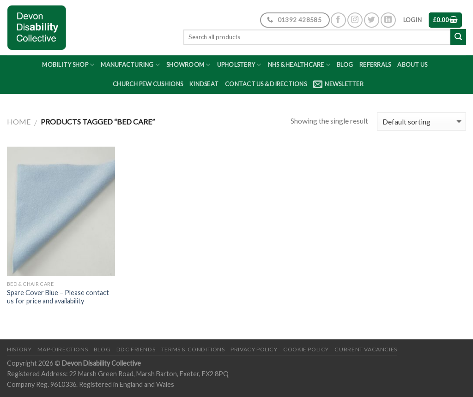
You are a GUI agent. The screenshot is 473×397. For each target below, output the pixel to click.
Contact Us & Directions (266, 84)
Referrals (375, 64)
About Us (412, 64)
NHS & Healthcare (299, 64)
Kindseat (203, 84)
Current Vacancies (365, 349)
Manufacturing (130, 64)
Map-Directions (62, 349)
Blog (345, 64)
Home (18, 121)
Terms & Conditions (193, 349)
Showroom (188, 64)
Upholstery (239, 64)
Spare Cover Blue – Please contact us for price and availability (58, 297)
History (19, 349)
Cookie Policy (306, 349)
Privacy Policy (254, 349)
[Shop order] (421, 121)
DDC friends (136, 349)
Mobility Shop (68, 64)
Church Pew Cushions (148, 84)
